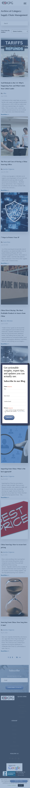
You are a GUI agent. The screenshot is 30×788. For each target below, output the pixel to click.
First (5, 389)
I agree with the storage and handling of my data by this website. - (15, 411)
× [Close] (28, 364)
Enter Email (7, 395)
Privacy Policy (21, 411)
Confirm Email (7, 401)
